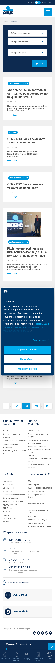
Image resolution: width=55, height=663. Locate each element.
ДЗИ (29, 481)
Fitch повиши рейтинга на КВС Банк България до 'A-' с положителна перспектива (27, 252)
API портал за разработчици (39, 526)
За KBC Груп (8, 485)
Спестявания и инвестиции (14, 441)
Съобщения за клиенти (18, 84)
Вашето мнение (9, 518)
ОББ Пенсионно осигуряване (40, 488)
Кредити (6, 437)
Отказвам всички (27, 368)
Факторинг (32, 455)
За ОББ (8, 474)
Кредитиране (33, 431)
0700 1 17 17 (19, 559)
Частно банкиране (10, 444)
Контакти (7, 522)
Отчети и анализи (10, 498)
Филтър (39, 64)
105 (26, 405)
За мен (31, 2)
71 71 (13, 548)
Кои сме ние (8, 481)
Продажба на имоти (36, 504)
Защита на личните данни (39, 520)
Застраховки (8, 448)
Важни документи (35, 523)
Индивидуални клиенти (13, 422)
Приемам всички (27, 349)
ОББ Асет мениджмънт (37, 491)
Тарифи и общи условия (13, 501)
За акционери (9, 488)
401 (48, 405)
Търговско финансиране (38, 440)
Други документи (10, 505)
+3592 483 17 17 (19, 540)
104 (16, 405)
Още (12, 115)
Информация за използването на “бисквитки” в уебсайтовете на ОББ (26, 327)
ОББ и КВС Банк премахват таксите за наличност (26, 140)
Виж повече (39, 340)
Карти (5, 431)
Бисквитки (32, 516)
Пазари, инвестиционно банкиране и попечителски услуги (39, 449)
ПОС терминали (34, 443)
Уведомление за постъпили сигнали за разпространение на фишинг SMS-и (27, 93)
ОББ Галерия (8, 508)
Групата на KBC (39, 474)
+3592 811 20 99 (19, 567)
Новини (6, 515)
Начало (6, 21)
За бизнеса (47, 2)
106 (36, 405)
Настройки (27, 359)
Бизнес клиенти (33, 422)
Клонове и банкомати (18, 582)
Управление (8, 491)
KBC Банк (13, 132)
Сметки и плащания (11, 434)
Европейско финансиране (14, 495)
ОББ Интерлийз (34, 485)
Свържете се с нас (16, 532)
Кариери (6, 512)
